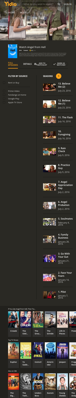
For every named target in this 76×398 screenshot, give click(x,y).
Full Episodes (13, 64)
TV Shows (9, 12)
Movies (24, 12)
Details (27, 63)
